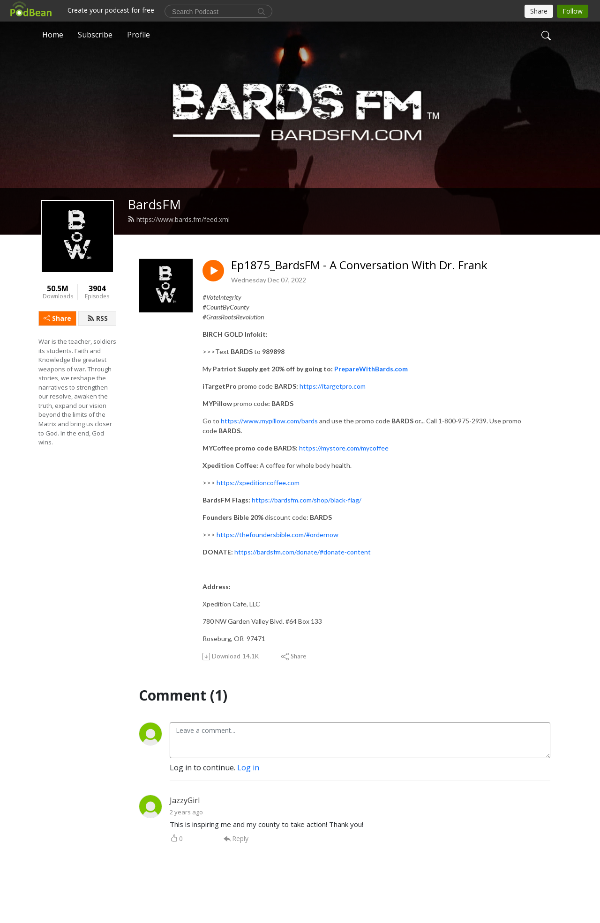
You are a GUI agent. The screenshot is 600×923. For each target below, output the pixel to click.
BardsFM (154, 204)
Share (57, 318)
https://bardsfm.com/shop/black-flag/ (306, 500)
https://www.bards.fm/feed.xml (179, 219)
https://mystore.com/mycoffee (344, 448)
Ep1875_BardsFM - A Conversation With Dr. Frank (359, 265)
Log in (248, 767)
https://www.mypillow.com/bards (269, 421)
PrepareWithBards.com (371, 369)
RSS (97, 318)
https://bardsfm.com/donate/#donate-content (302, 552)
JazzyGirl (185, 800)
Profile (138, 35)
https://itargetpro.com (333, 386)
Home (52, 35)
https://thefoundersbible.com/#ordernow (277, 535)
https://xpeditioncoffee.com (258, 483)
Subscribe (95, 35)
